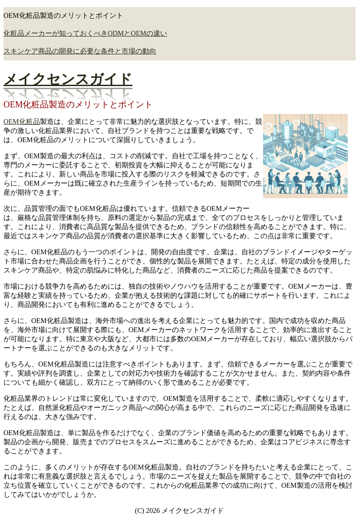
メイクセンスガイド (67, 79)
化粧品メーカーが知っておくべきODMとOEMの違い (85, 33)
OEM (11, 121)
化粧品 (29, 121)
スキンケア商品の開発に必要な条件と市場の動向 (79, 51)
